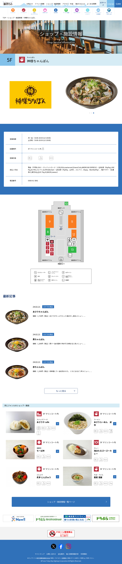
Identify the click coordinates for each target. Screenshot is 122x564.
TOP (4, 17)
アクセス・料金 (67, 4)
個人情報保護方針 (72, 554)
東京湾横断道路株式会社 (43, 558)
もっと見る (61, 390)
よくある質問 (91, 4)
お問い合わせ (51, 554)
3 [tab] (93, 112)
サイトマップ (39, 554)
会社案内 (61, 554)
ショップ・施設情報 (53, 4)
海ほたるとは (80, 4)
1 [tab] (89, 112)
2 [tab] (91, 112)
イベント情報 (39, 4)
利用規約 (84, 554)
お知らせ (30, 4)
